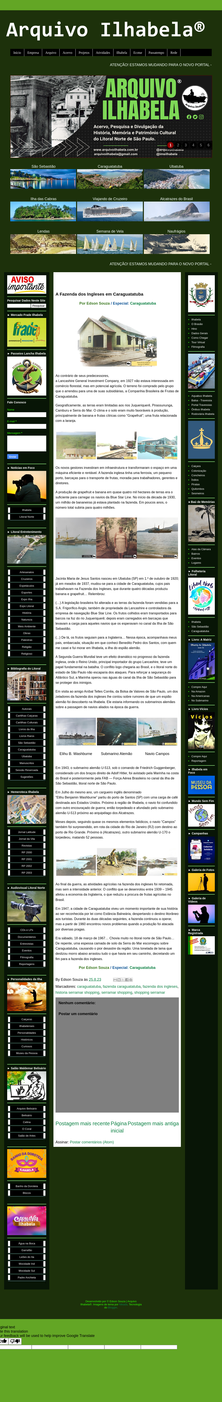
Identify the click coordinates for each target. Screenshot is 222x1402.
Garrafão (27, 1250)
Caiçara (196, 466)
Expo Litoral (27, 606)
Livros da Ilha (27, 729)
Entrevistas (26, 943)
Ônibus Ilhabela (200, 409)
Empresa (33, 52)
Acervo (67, 52)
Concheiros (198, 475)
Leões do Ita (26, 1257)
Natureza (26, 619)
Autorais (27, 708)
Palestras (26, 639)
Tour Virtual (198, 342)
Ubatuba (27, 756)
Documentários (27, 936)
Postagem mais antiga (153, 1123)
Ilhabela (122, 52)
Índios (195, 479)
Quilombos (197, 488)
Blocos (27, 1192)
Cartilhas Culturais (27, 722)
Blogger (112, 1307)
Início (17, 52)
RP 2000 (27, 852)
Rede (173, 52)
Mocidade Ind (27, 1263)
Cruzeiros (26, 579)
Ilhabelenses (26, 1026)
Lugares (196, 562)
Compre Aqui (199, 686)
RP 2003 (27, 872)
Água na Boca (26, 1243)
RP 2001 (27, 859)
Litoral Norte (27, 516)
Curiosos (27, 1046)
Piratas (195, 484)
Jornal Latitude (27, 832)
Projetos (84, 52)
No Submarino (199, 700)
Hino (194, 328)
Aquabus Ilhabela (201, 395)
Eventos (27, 950)
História (26, 612)
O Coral (26, 1128)
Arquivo (50, 52)
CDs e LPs (26, 930)
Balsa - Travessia (201, 400)
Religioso (26, 653)
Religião (27, 646)
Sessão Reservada (26, 770)
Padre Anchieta (27, 1277)
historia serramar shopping (77, 992)
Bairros (195, 553)
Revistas (27, 845)
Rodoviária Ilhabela (202, 413)
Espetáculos (27, 585)
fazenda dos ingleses (160, 986)
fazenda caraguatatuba (122, 986)
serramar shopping (116, 992)
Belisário (27, 1115)
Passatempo (156, 52)
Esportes (27, 592)
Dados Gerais (199, 333)
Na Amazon (198, 691)
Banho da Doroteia (27, 1186)
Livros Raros (26, 736)
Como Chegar (199, 337)
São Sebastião (27, 742)
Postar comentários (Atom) (92, 1142)
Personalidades (26, 1032)
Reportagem (198, 760)
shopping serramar (149, 992)
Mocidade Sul (27, 1270)
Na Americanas (200, 696)
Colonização (198, 470)
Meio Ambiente (27, 626)
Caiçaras (27, 1019)
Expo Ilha (26, 599)
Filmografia (26, 957)
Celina (27, 1122)
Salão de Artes (27, 1135)
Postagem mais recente (83, 1123)
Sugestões (27, 776)
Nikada (123, 1304)
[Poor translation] (15, 1341)
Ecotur (137, 52)
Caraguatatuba (143, 303)
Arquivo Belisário (27, 1108)
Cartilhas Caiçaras (27, 715)
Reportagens (26, 964)
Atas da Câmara (201, 549)
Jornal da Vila (27, 838)
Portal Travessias (201, 404)
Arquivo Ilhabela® (105, 31)
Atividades (103, 52)
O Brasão (197, 324)
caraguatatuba (89, 986)
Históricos (27, 1039)
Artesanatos (27, 572)
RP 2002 (27, 865)
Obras (26, 633)
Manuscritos (27, 763)
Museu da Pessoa (26, 1053)
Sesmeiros (197, 493)
